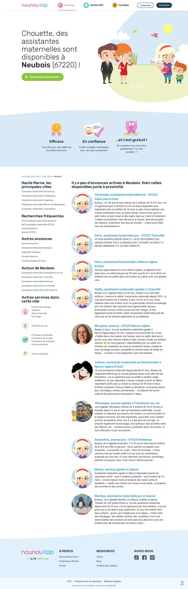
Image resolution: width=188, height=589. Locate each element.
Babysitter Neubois (31, 252)
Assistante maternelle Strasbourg (38, 191)
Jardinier (35, 310)
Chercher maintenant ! (42, 77)
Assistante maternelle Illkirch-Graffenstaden (43, 204)
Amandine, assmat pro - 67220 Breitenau (123, 439)
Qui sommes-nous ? (69, 556)
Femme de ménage (41, 307)
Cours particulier (39, 344)
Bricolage (36, 316)
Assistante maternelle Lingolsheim (39, 208)
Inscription (164, 5)
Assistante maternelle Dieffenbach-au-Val (42, 272)
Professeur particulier (42, 335)
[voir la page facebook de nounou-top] (144, 557)
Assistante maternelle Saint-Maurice (39, 290)
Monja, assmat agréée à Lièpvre (117, 469)
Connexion (145, 5)
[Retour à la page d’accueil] (35, 5)
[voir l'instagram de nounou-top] (152, 557)
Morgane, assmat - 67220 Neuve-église (122, 325)
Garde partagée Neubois (34, 260)
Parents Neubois (30, 256)
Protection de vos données (88, 581)
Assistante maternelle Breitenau (37, 281)
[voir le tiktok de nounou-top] (136, 557)
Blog (99, 561)
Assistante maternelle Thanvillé (37, 277)
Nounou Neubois (30, 243)
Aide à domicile (39, 313)
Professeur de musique (43, 341)
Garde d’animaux (39, 353)
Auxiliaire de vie (39, 325)
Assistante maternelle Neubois (37, 247)
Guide (100, 556)
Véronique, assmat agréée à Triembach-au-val (127, 403)
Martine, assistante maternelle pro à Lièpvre (125, 496)
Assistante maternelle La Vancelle (38, 285)
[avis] (38, 559)
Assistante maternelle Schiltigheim (39, 195)
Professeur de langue (42, 338)
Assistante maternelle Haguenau (38, 200)
